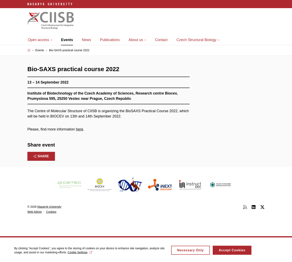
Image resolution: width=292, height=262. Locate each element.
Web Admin (34, 211)
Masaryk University (49, 206)
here (79, 129)
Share (41, 156)
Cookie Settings (80, 253)
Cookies (51, 211)
